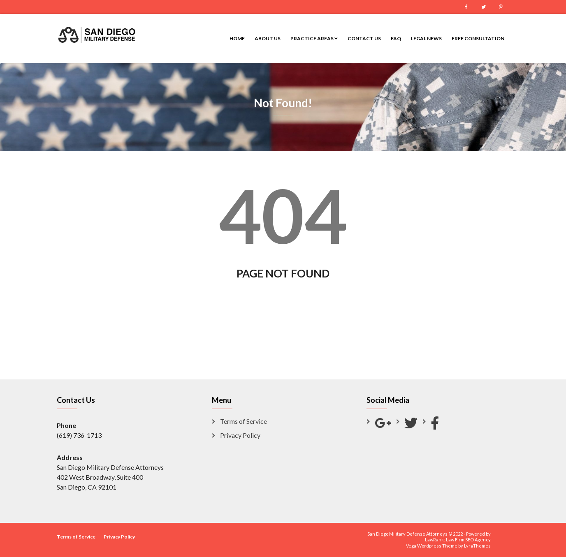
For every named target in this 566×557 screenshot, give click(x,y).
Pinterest (500, 7)
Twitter (483, 7)
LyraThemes (477, 545)
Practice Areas (314, 38)
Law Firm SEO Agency (468, 539)
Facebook (466, 7)
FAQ (396, 38)
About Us (268, 38)
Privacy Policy (240, 435)
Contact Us (364, 38)
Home (237, 38)
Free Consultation (478, 38)
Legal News (426, 38)
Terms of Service (243, 421)
